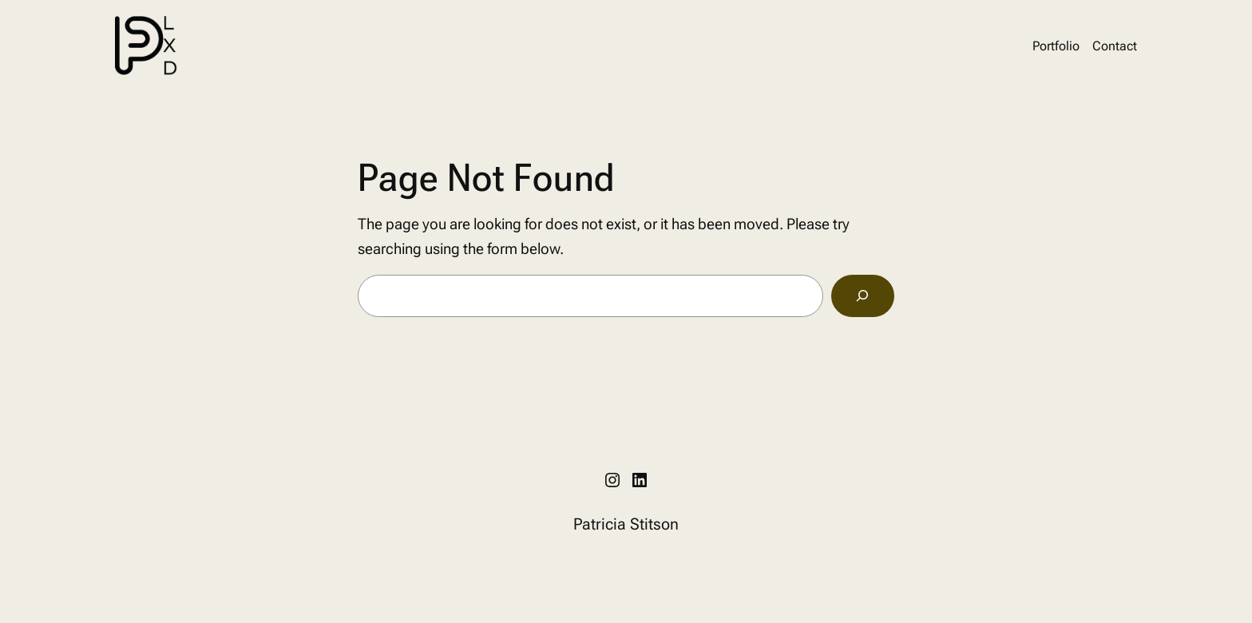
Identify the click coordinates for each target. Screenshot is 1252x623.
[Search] (862, 296)
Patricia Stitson (626, 524)
